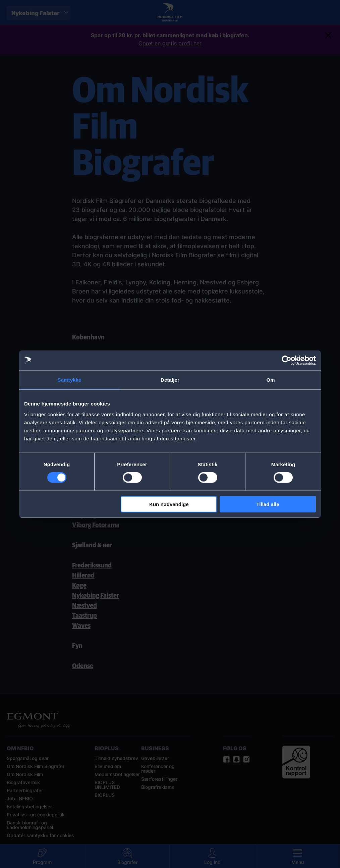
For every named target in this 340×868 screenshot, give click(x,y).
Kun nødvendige (169, 504)
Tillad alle (267, 504)
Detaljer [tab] (170, 380)
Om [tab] (270, 380)
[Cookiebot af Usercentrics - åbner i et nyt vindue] (286, 361)
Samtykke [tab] (69, 380)
